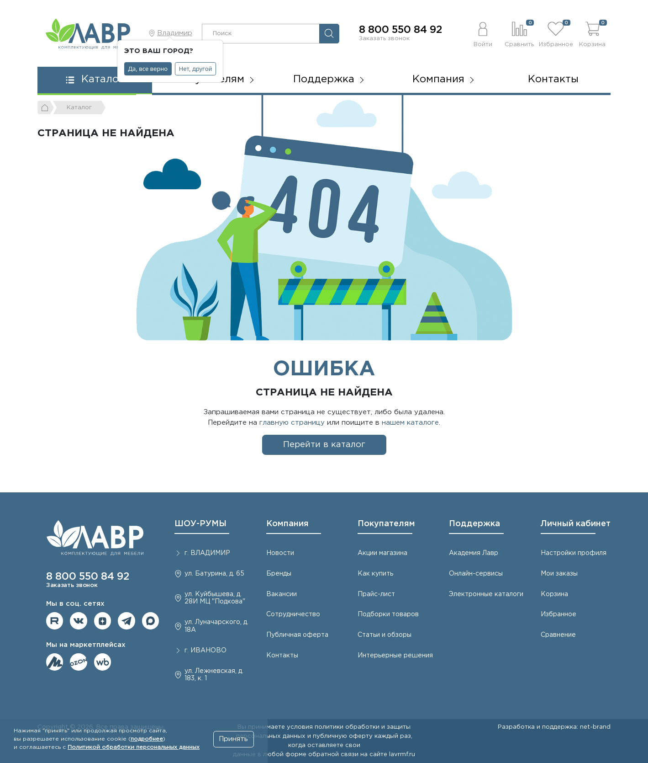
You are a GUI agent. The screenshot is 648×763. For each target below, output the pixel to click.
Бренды (278, 573)
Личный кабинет (576, 524)
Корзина (554, 594)
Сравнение (558, 635)
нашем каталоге (410, 423)
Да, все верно (148, 68)
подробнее (147, 739)
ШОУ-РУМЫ (200, 524)
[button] (483, 33)
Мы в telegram (126, 621)
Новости (280, 553)
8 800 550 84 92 (400, 30)
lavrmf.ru (402, 754)
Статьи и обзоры (384, 635)
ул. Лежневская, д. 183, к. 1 (213, 675)
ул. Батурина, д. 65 (214, 573)
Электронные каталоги (486, 594)
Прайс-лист (376, 594)
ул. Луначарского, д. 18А (216, 626)
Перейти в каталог (324, 444)
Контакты (553, 79)
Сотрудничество (293, 614)
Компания (287, 524)
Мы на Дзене (102, 621)
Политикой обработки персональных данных (134, 747)
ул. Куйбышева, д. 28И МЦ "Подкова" (214, 598)
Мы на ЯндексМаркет (54, 662)
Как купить (375, 573)
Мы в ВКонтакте (78, 621)
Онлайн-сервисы (476, 573)
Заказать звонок (384, 38)
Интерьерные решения (395, 655)
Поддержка (474, 524)
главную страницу (292, 423)
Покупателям (386, 524)
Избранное (558, 614)
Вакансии (281, 594)
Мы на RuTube (54, 621)
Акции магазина (382, 553)
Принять (233, 739)
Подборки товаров (388, 614)
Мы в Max (150, 621)
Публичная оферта (297, 635)
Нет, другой (195, 68)
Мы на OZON (78, 662)
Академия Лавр (473, 553)
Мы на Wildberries (102, 662)
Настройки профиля (573, 553)
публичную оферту (343, 736)
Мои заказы (559, 573)
